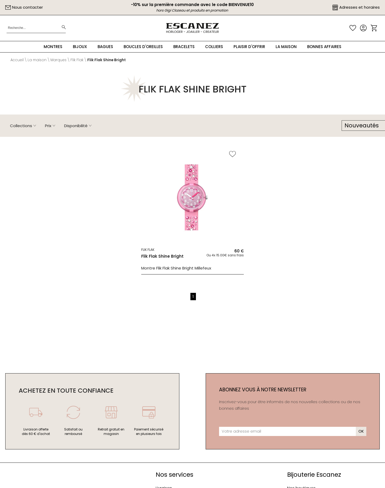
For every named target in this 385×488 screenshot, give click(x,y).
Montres (53, 46)
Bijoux (80, 46)
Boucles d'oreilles (143, 46)
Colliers (214, 46)
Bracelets (184, 46)
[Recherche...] (30, 28)
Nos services (174, 474)
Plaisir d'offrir (249, 46)
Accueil (17, 60)
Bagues (105, 46)
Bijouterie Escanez (314, 474)
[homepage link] (192, 28)
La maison (286, 46)
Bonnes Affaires (324, 46)
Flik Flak (76, 60)
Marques (58, 60)
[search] (64, 28)
